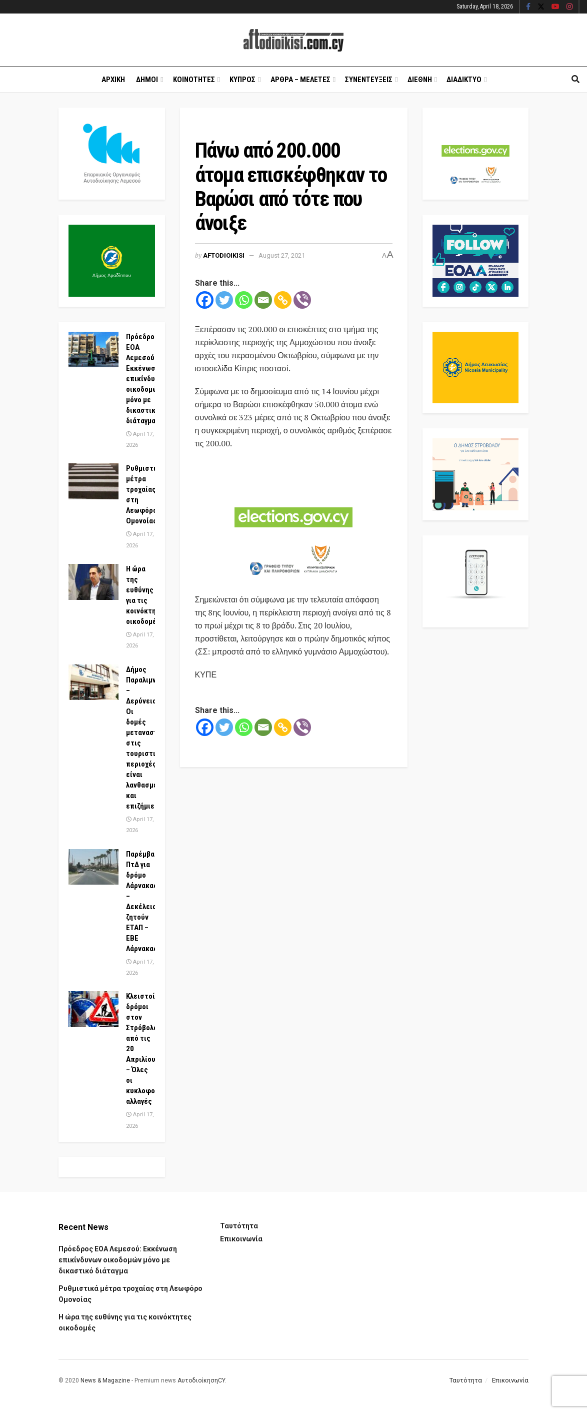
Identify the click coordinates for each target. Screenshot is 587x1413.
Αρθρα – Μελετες (300, 79)
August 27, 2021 (281, 255)
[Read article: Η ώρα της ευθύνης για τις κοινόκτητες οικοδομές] (93, 582)
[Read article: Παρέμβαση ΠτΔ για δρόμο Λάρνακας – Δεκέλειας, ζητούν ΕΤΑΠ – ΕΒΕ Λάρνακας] (93, 867)
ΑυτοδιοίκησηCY (201, 1380)
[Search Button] (576, 79)
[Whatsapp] (243, 300)
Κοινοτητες (194, 79)
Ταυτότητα (239, 1226)
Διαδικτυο (464, 79)
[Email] (263, 300)
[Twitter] (224, 300)
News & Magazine (105, 1380)
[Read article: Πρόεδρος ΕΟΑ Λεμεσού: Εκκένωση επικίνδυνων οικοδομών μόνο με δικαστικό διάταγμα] (93, 350)
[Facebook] (205, 300)
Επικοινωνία (241, 1239)
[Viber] (302, 300)
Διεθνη (420, 79)
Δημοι (147, 79)
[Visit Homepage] (294, 40)
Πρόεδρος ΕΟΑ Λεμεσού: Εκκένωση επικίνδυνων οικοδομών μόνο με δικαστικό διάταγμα (147, 378)
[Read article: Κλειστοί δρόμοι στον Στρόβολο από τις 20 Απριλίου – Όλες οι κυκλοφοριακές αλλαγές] (93, 1009)
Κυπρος (243, 79)
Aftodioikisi (223, 255)
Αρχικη (113, 79)
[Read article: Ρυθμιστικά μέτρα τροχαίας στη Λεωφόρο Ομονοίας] (93, 481)
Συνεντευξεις (368, 79)
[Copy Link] (283, 300)
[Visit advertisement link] (293, 522)
